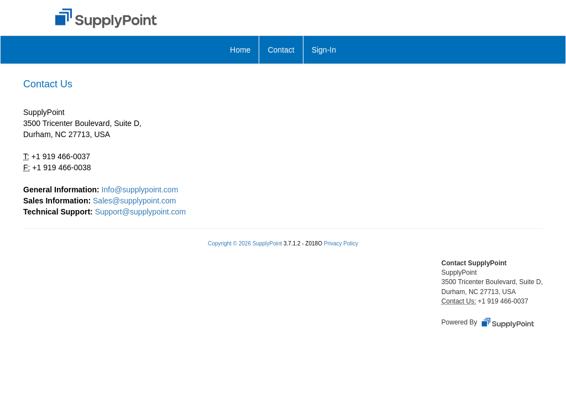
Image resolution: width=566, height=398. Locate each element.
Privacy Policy (341, 243)
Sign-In (324, 49)
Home (240, 49)
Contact (281, 49)
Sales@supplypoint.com (134, 200)
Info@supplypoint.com (140, 189)
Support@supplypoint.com (140, 211)
